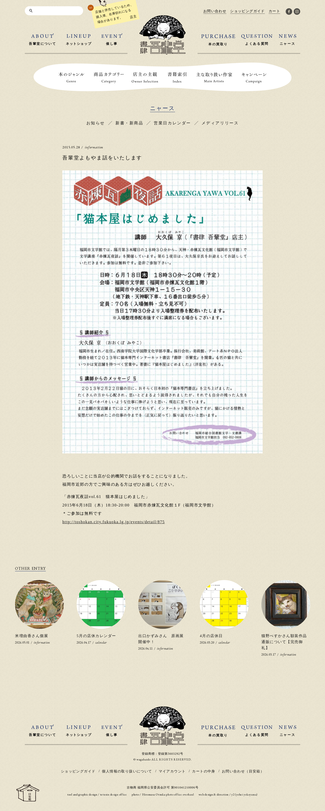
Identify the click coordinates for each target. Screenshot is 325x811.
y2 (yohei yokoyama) (244, 794)
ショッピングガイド (78, 771)
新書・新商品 (129, 123)
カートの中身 (203, 771)
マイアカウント (172, 771)
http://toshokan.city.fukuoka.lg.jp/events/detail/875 (113, 522)
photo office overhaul (180, 794)
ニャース (162, 108)
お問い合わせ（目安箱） (243, 771)
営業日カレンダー (172, 123)
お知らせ (95, 123)
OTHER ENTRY (30, 568)
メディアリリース (220, 123)
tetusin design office (113, 794)
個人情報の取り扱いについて (127, 771)
